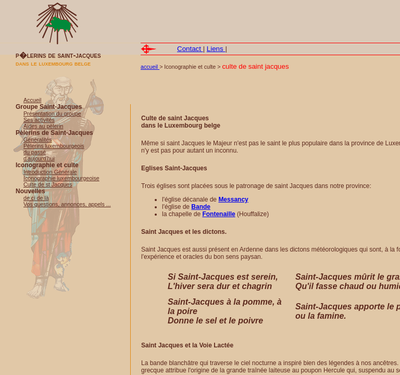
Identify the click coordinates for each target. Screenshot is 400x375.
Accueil (32, 100)
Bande (200, 206)
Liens (216, 49)
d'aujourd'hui (39, 158)
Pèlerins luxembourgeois (53, 146)
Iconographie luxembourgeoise (61, 178)
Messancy (233, 199)
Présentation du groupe (52, 113)
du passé (34, 152)
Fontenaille (218, 214)
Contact (190, 49)
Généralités (37, 139)
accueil (150, 67)
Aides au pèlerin (43, 126)
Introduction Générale (50, 172)
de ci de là (36, 198)
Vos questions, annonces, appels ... (67, 204)
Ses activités (39, 120)
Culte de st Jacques (47, 184)
